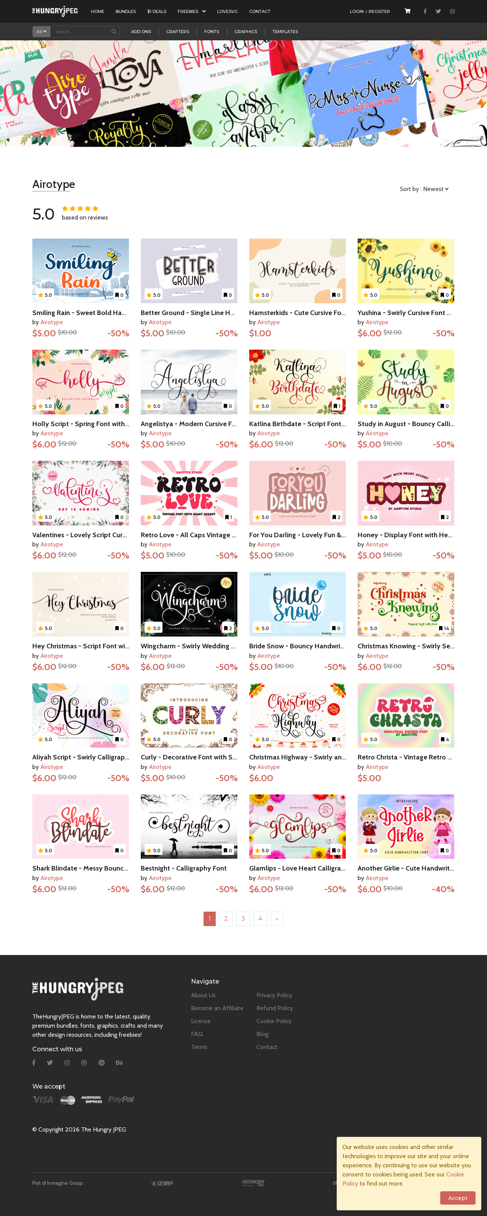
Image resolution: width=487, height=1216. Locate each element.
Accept (458, 1198)
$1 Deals (156, 11)
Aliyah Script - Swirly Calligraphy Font (90, 757)
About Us (203, 995)
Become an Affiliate (217, 1008)
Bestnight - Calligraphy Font (184, 868)
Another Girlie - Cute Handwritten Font (417, 868)
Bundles (126, 11)
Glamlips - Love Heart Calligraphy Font (308, 868)
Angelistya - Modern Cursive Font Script (201, 424)
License (201, 1021)
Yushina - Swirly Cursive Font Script (411, 313)
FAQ (197, 1034)
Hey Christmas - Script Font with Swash (92, 646)
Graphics (245, 31)
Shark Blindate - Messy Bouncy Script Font (97, 868)
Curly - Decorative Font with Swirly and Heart (210, 757)
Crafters (177, 31)
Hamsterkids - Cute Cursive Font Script (308, 313)
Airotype (51, 322)
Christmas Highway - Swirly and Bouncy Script (319, 757)
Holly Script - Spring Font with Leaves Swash (100, 424)
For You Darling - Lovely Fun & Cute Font (311, 535)
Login (357, 11)
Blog (262, 1034)
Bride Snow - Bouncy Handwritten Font (309, 646)
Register (379, 11)
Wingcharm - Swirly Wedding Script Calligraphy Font (221, 646)
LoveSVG (227, 11)
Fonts (211, 31)
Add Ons (141, 31)
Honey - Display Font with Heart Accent (418, 535)
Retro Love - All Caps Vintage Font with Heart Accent (221, 535)
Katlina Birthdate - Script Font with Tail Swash (319, 424)
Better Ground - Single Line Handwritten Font (210, 313)
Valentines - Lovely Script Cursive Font (91, 535)
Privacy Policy (274, 995)
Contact (260, 11)
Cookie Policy (273, 1021)
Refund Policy (274, 1008)
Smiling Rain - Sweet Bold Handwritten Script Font (109, 313)
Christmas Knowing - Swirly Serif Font (415, 646)
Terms (199, 1046)
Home (97, 11)
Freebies (192, 11)
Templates (285, 31)
